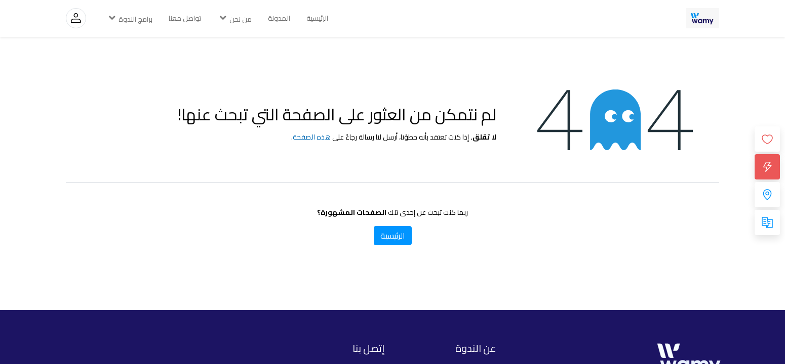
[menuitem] (317, 18)
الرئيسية (392, 235)
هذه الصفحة (312, 137)
